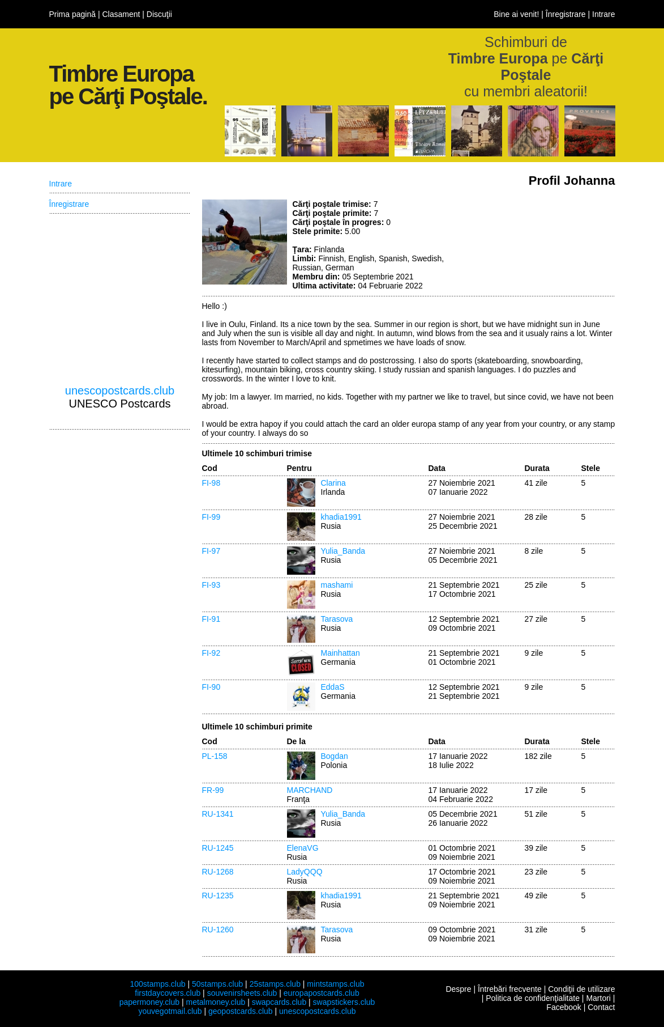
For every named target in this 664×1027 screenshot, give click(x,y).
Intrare (603, 14)
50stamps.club (217, 983)
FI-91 (211, 618)
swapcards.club (279, 1002)
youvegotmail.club (170, 1011)
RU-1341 (218, 813)
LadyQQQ (305, 871)
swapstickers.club (344, 1002)
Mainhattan (340, 652)
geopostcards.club (240, 1011)
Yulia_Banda (343, 550)
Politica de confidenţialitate (533, 998)
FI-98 (211, 482)
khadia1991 (341, 516)
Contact (601, 1007)
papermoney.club (149, 1002)
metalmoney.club (215, 1002)
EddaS (333, 686)
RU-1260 (218, 929)
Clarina (333, 482)
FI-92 (211, 652)
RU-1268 (218, 871)
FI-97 (211, 550)
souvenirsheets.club (242, 993)
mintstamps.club (335, 983)
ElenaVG (303, 847)
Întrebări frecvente (510, 989)
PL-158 (215, 756)
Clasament (121, 14)
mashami (337, 584)
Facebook (563, 1007)
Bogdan (334, 756)
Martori (598, 998)
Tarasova (337, 618)
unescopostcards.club (119, 390)
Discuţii (159, 14)
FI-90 (211, 686)
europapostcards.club (321, 993)
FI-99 (211, 516)
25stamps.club (275, 983)
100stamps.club (157, 983)
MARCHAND (310, 790)
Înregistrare (566, 14)
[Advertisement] (530, 242)
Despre (458, 989)
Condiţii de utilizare (581, 989)
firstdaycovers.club (167, 993)
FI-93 (211, 584)
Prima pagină (72, 14)
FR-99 (213, 790)
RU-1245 (218, 847)
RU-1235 (218, 895)
